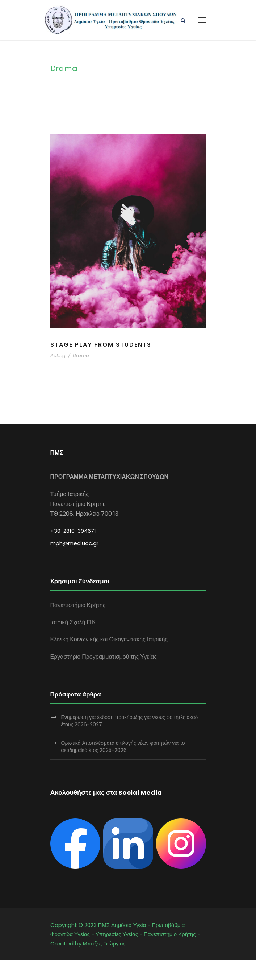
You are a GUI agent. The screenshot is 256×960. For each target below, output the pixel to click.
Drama (81, 355)
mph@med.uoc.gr (74, 543)
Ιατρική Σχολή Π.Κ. (73, 622)
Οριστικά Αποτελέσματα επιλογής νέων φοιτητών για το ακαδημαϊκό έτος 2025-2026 (123, 746)
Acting (58, 355)
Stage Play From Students (100, 344)
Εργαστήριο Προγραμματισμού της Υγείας (103, 657)
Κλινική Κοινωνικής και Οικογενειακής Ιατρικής (109, 639)
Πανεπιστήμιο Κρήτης (78, 605)
